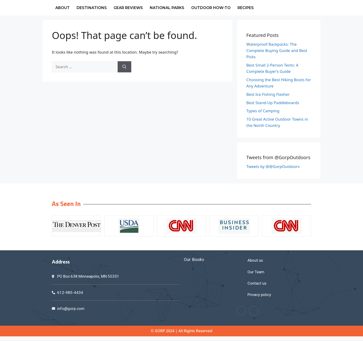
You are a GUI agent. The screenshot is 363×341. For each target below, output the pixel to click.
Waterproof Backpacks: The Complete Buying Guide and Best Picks (276, 50)
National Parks (167, 8)
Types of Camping (262, 110)
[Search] (124, 66)
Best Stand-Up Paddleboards (272, 102)
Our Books (194, 259)
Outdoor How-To (211, 8)
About (62, 8)
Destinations (92, 8)
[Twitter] (253, 310)
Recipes (246, 8)
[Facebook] (241, 310)
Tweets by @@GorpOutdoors (273, 166)
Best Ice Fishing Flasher (268, 94)
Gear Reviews (128, 8)
